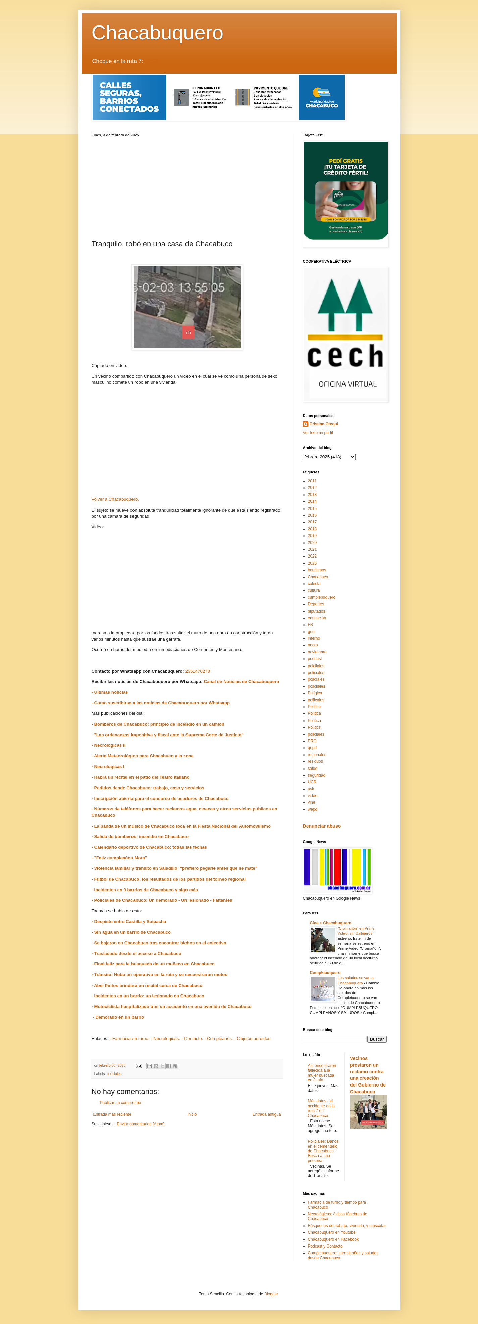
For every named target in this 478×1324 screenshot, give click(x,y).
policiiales (316, 686)
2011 (312, 481)
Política (314, 713)
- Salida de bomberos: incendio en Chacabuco (140, 836)
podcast (315, 658)
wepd (313, 809)
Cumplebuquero (325, 972)
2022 (312, 556)
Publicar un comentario (120, 1102)
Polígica (315, 693)
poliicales (316, 700)
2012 (312, 487)
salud (313, 768)
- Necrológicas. (165, 1038)
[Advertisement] (187, 187)
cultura (314, 590)
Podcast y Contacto (325, 1246)
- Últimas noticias (110, 692)
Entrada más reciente (112, 1114)
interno (314, 638)
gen (311, 631)
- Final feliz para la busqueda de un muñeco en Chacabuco (153, 963)
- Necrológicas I (108, 766)
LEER (150, 61)
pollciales (316, 734)
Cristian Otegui (324, 424)
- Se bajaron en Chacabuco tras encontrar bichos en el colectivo (159, 942)
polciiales (316, 666)
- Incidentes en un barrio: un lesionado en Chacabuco (148, 995)
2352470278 (197, 671)
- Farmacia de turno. (130, 1038)
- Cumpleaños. (218, 1038)
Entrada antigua (267, 1114)
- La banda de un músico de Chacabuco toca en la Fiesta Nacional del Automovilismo (181, 826)
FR (310, 624)
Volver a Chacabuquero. (115, 499)
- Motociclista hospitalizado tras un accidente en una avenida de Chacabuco (172, 1006)
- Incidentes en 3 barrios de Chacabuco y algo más (145, 889)
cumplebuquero (322, 597)
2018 (312, 529)
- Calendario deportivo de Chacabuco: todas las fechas (149, 847)
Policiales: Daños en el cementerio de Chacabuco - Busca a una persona (323, 1151)
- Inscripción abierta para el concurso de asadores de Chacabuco (160, 798)
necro (313, 645)
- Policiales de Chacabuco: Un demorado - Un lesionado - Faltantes (162, 900)
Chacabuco (318, 577)
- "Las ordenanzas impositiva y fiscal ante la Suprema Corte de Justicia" (168, 734)
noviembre (317, 652)
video (313, 795)
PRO (312, 741)
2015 (312, 508)
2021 (312, 549)
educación (317, 618)
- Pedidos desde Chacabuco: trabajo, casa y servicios (148, 787)
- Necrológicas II (109, 745)
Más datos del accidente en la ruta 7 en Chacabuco (321, 1108)
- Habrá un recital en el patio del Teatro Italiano (141, 777)
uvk (311, 789)
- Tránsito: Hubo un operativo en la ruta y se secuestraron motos (159, 974)
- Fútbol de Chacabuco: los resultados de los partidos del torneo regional (169, 879)
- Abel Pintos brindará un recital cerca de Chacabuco (147, 985)
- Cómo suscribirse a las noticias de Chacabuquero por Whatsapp (161, 702)
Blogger (271, 1294)
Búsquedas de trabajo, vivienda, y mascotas (347, 1225)
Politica (314, 706)
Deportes (316, 604)
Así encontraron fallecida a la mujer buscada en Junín (322, 1072)
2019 (312, 535)
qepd (312, 747)
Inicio (192, 1114)
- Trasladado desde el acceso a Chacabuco (136, 953)
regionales (317, 754)
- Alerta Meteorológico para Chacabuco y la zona (143, 755)
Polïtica (314, 720)
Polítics (314, 727)
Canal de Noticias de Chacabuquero (241, 681)
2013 (312, 494)
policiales (114, 1074)
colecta (314, 583)
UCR (312, 782)
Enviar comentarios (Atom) (141, 1124)
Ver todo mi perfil (318, 432)
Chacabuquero (158, 32)
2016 (312, 515)
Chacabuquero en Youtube (332, 1232)
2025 (312, 563)
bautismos (317, 570)
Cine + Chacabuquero (331, 923)
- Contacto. (192, 1038)
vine (311, 802)
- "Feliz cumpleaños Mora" (119, 857)
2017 (312, 522)
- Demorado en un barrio (118, 1017)
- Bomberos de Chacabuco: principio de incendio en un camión (159, 724)
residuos (315, 761)
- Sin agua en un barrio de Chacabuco (131, 932)
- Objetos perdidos (252, 1038)
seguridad (317, 775)
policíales (316, 679)
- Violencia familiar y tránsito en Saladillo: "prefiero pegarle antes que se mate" (175, 868)
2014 (312, 501)
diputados (316, 611)
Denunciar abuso (322, 826)
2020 (312, 542)
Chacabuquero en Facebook (333, 1239)
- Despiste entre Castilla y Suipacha (129, 921)
